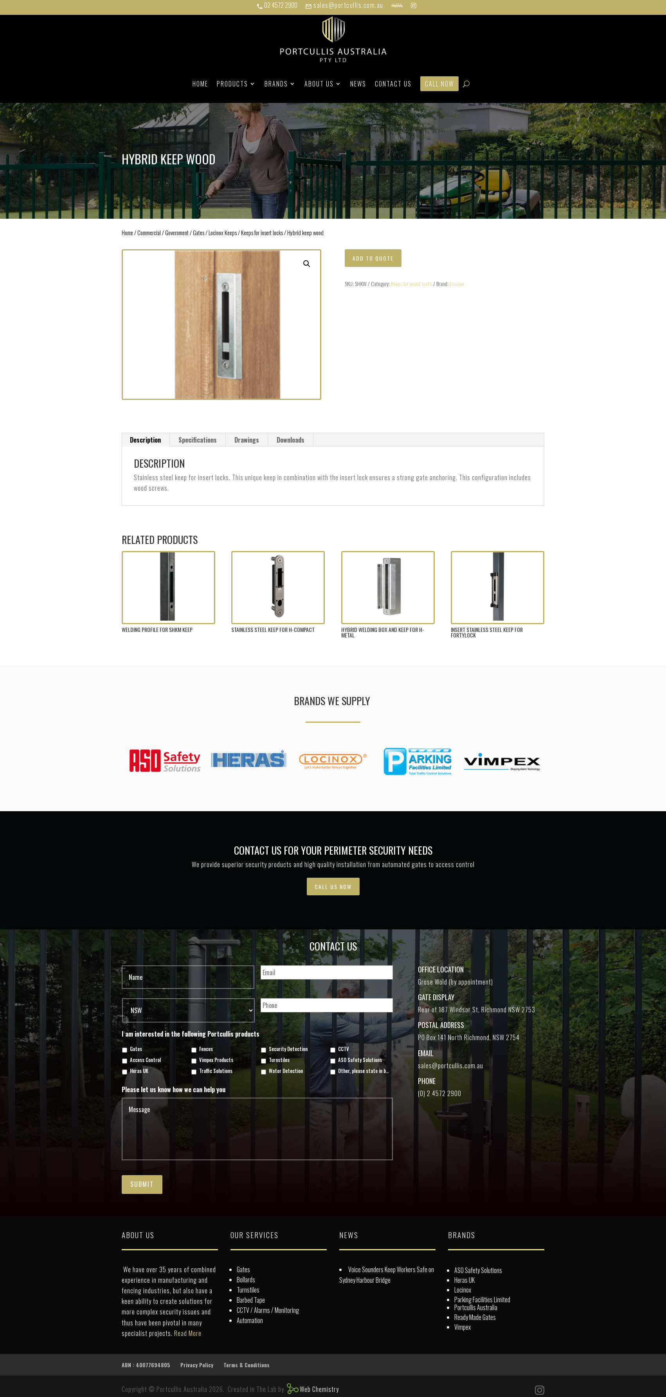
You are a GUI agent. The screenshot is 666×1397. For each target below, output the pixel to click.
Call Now (439, 83)
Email (426, 1053)
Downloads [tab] (290, 440)
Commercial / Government (163, 232)
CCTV (343, 1049)
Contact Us (393, 83)
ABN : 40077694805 (146, 1365)
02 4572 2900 (276, 5)
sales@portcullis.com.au (344, 5)
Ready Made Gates (475, 1317)
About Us (319, 83)
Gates (198, 232)
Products (232, 83)
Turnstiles (279, 1060)
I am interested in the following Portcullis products (193, 1034)
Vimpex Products (216, 1060)
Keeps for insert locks (262, 232)
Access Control (145, 1060)
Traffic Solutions (215, 1071)
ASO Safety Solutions (360, 1060)
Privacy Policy (196, 1365)
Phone (427, 1081)
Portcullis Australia (475, 1307)
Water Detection (286, 1071)
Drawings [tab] (246, 440)
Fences (206, 1049)
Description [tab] (145, 440)
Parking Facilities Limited (482, 1299)
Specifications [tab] (197, 440)
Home (200, 83)
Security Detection (288, 1049)
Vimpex (462, 1327)
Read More (188, 1333)
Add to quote (373, 258)
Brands (276, 83)
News (358, 83)
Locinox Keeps (223, 232)
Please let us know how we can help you (173, 1090)
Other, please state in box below (364, 1071)
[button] (307, 264)
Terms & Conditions (246, 1365)
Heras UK (139, 1071)
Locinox (457, 283)
